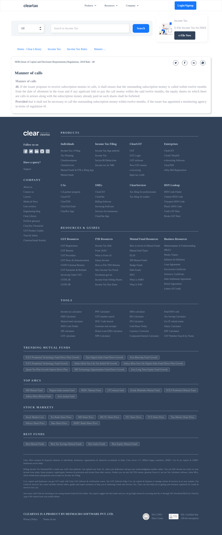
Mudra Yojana (171, 254)
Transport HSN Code (174, 201)
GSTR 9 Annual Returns (72, 265)
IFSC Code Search (104, 321)
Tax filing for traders (140, 196)
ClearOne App (102, 216)
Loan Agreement (172, 264)
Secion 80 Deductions (106, 160)
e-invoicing (135, 170)
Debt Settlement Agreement (177, 279)
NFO (132, 275)
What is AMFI (137, 279)
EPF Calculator (171, 331)
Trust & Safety (30, 235)
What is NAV (136, 284)
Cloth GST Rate (172, 211)
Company (133, 5)
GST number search (105, 316)
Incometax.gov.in (103, 275)
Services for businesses (106, 211)
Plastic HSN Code (173, 206)
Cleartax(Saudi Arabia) (34, 240)
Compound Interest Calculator (144, 336)
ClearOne (100, 196)
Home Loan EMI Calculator (108, 331)
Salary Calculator (172, 326)
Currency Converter (139, 331)
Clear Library (30, 216)
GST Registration (69, 245)
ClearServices (67, 165)
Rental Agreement (173, 284)
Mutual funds (67, 175)
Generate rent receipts (106, 326)
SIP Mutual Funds (138, 260)
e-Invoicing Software (174, 160)
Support (27, 169)
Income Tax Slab (103, 245)
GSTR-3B (66, 284)
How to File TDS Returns (107, 265)
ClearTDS (169, 165)
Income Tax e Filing (70, 150)
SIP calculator (67, 331)
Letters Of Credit (172, 288)
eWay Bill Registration (175, 170)
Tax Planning (67, 155)
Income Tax (101, 155)
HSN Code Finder (173, 192)
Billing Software (103, 201)
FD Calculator (136, 321)
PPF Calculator (102, 311)
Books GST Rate (172, 216)
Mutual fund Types (139, 250)
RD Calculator (137, 316)
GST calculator (68, 336)
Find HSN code (171, 311)
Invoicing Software (104, 206)
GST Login (135, 155)
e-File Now (184, 35)
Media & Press (30, 201)
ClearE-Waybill (171, 155)
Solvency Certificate (174, 274)
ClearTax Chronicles (33, 226)
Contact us (28, 192)
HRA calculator (137, 311)
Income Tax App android (107, 150)
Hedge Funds (136, 265)
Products (91, 5)
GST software (136, 160)
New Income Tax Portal (106, 270)
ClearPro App (67, 211)
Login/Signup (185, 5)
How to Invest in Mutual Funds (145, 245)
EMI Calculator (68, 316)
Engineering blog (31, 211)
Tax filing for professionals (143, 192)
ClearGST (169, 150)
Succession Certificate (175, 269)
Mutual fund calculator (72, 321)
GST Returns (67, 250)
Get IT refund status (173, 321)
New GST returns (138, 165)
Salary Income (102, 260)
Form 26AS (101, 250)
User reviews (29, 206)
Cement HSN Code (173, 196)
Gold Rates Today (138, 326)
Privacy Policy (30, 519)
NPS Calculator (102, 336)
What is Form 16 (103, 255)
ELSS (132, 255)
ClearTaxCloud (68, 206)
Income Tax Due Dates (106, 284)
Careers (27, 196)
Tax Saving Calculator (175, 316)
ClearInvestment (69, 160)
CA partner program (70, 192)
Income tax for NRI (104, 165)
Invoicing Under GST (71, 275)
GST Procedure (68, 255)
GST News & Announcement (75, 260)
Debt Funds (135, 270)
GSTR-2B (66, 279)
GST (132, 150)
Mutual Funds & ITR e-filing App (77, 170)
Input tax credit (137, 175)
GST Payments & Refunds (74, 270)
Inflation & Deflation (174, 259)
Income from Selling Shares (108, 279)
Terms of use (49, 519)
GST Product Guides (33, 230)
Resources (112, 5)
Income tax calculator (71, 311)
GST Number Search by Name (179, 336)
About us (27, 187)
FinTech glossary (31, 221)
